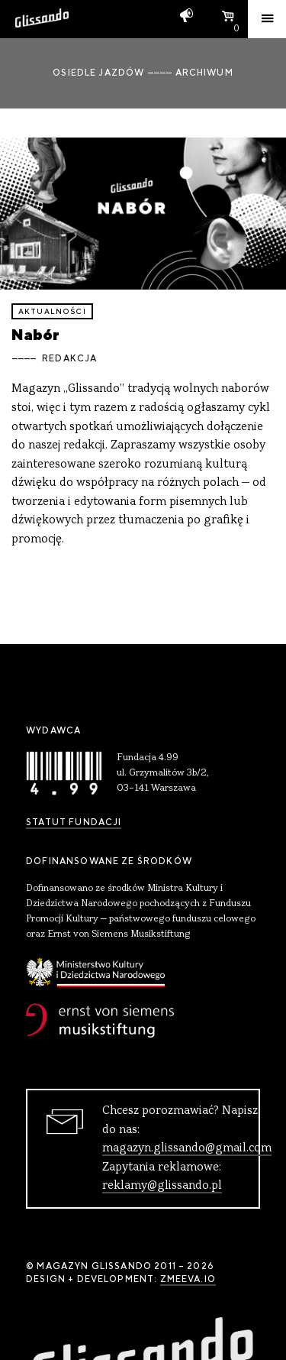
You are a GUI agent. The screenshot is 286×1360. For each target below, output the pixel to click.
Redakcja (69, 358)
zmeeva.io (188, 1279)
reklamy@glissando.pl (162, 1186)
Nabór (35, 334)
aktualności (52, 311)
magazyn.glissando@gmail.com (187, 1148)
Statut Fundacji (73, 822)
